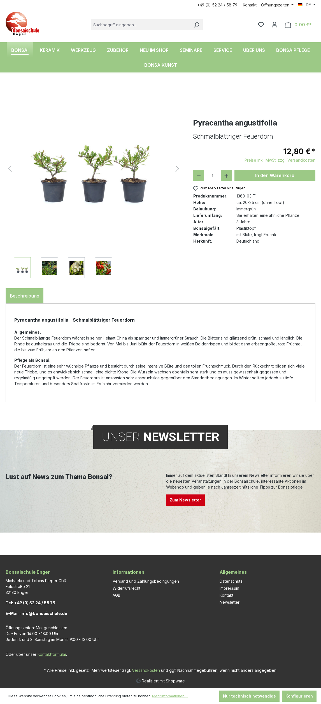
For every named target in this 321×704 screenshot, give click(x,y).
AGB (116, 595)
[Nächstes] (177, 169)
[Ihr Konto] (274, 24)
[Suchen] (196, 24)
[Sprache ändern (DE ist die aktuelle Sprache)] (306, 5)
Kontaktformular (52, 654)
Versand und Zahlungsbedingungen (146, 581)
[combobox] (140, 24)
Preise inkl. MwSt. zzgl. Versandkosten (280, 160)
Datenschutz (231, 581)
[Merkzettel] (261, 24)
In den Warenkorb (274, 175)
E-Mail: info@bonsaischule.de (36, 613)
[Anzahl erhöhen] (226, 175)
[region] (93, 181)
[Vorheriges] (10, 169)
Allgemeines (233, 572)
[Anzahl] (212, 175)
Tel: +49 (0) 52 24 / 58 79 (30, 602)
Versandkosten (146, 670)
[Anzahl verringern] (198, 175)
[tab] (24, 296)
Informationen (128, 572)
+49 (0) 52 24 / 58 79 (217, 5)
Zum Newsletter (185, 500)
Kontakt (250, 5)
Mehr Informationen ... (170, 696)
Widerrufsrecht (126, 588)
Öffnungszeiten (275, 5)
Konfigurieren (299, 696)
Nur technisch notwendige (249, 696)
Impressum (229, 588)
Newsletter (229, 602)
